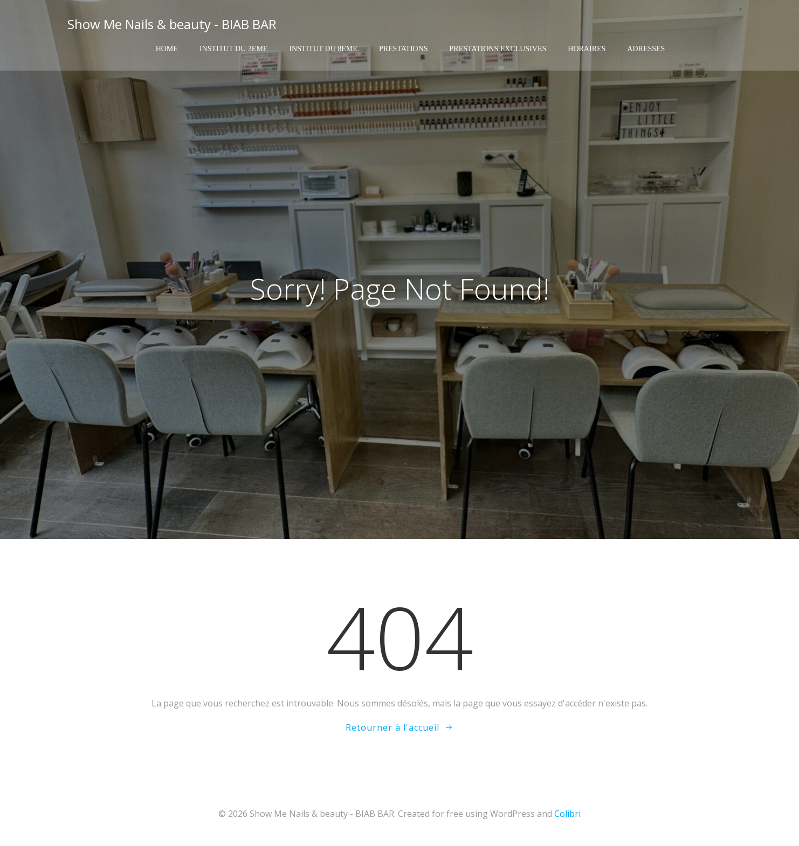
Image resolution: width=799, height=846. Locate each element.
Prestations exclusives (498, 49)
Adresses (646, 49)
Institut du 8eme (323, 49)
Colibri (567, 814)
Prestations (403, 49)
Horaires (586, 49)
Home (167, 49)
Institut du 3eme (233, 49)
